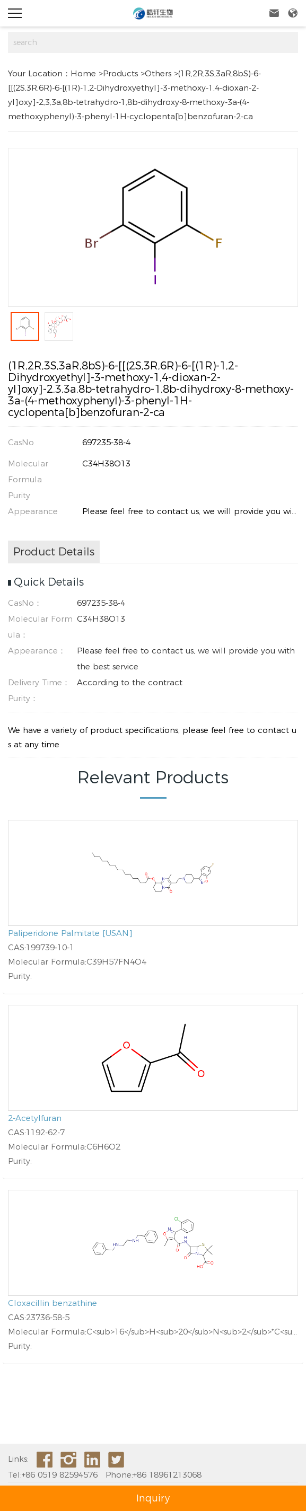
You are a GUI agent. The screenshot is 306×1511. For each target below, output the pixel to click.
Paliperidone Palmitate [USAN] (70, 933)
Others (158, 73)
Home (83, 73)
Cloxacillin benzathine (52, 1303)
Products (120, 73)
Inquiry (153, 1498)
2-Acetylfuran (35, 1118)
